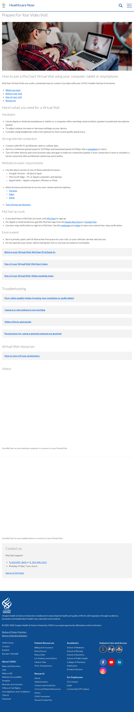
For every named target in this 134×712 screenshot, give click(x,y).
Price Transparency (43, 665)
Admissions (72, 665)
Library (37, 692)
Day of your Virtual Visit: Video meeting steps (29, 275)
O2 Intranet (72, 682)
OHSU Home (8, 642)
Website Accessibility (12, 677)
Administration (41, 682)
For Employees (75, 677)
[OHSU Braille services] (103, 652)
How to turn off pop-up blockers (22, 355)
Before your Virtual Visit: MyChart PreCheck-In (29, 252)
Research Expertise (43, 700)
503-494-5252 (39, 562)
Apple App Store (73, 221)
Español (5, 650)
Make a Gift (7, 673)
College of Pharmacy (76, 662)
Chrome (13, 190)
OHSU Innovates (42, 696)
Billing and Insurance (43, 647)
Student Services (75, 669)
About (37, 678)
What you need (13, 90)
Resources (11, 100)
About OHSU (9, 661)
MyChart (51, 218)
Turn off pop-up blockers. (18, 204)
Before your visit (14, 93)
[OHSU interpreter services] (119, 652)
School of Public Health (77, 658)
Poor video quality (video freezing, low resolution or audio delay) (39, 298)
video (77, 225)
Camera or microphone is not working (24, 309)
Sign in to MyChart (15, 573)
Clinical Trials (40, 662)
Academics (73, 642)
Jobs (4, 670)
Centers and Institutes (44, 685)
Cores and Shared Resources (47, 689)
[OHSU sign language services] (111, 652)
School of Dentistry (75, 654)
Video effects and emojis (17, 321)
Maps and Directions (11, 666)
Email (69, 685)
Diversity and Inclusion (12, 684)
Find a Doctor (40, 651)
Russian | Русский (10, 653)
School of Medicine (75, 647)
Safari (12, 197)
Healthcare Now (21, 5)
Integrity (6, 680)
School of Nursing (75, 651)
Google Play (90, 221)
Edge (11, 194)
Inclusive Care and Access (113, 642)
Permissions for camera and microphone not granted (32, 333)
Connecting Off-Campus (78, 689)
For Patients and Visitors (45, 658)
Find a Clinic (39, 654)
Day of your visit (14, 97)
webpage (65, 225)
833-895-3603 (19, 562)
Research (39, 673)
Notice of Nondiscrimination (14, 635)
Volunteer (6, 699)
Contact (6, 646)
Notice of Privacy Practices (14, 632)
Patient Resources (44, 642)
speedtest (93, 149)
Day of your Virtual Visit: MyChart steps (26, 264)
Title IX (5, 695)
